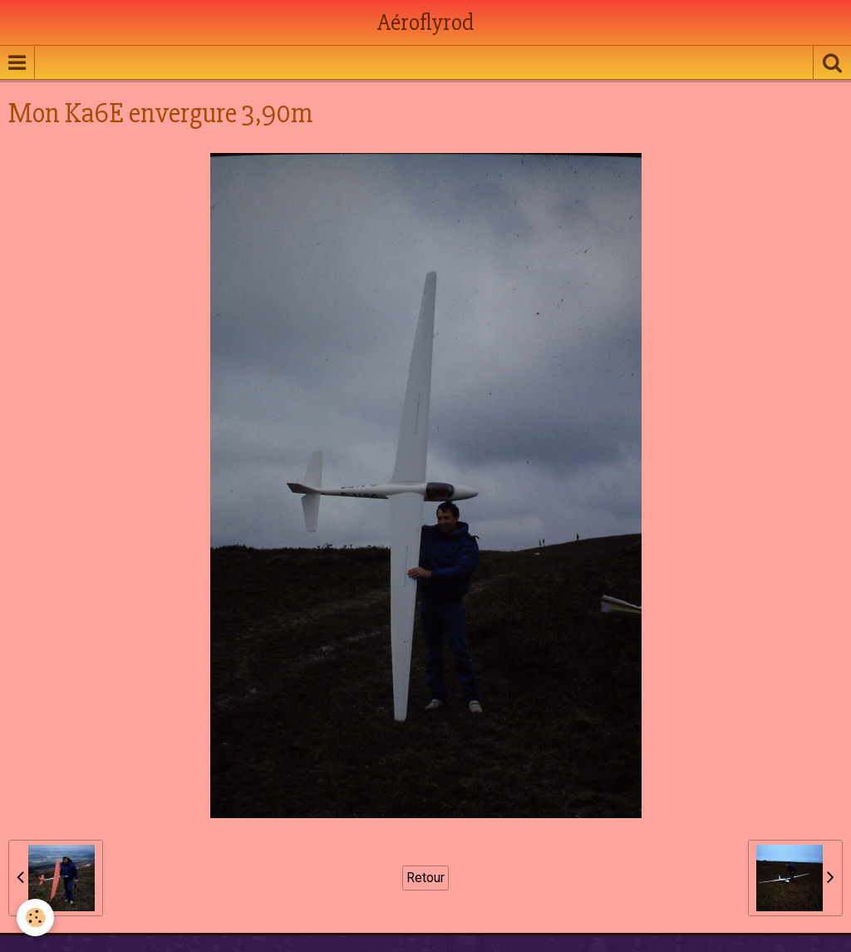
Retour (425, 877)
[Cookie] (35, 917)
